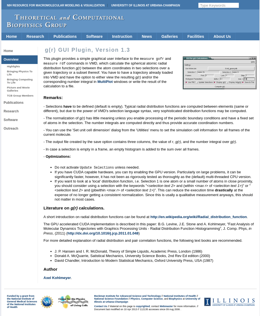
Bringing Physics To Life (19, 73)
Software (94, 36)
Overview (11, 59)
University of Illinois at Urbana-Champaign (145, 5)
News (147, 36)
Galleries (169, 36)
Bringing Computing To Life (20, 81)
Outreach (11, 128)
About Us (222, 36)
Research (35, 36)
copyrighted (143, 305)
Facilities (195, 36)
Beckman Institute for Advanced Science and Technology (127, 295)
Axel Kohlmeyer (57, 277)
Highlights (13, 66)
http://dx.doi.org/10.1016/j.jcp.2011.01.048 (102, 232)
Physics (135, 298)
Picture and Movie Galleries (18, 89)
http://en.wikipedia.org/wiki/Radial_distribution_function (198, 216)
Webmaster (166, 305)
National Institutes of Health (180, 295)
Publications (65, 36)
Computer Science (152, 298)
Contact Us (100, 305)
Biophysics (175, 298)
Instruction (122, 36)
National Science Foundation (111, 298)
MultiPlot (105, 81)
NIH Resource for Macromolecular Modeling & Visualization (56, 5)
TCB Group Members (20, 95)
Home (11, 36)
